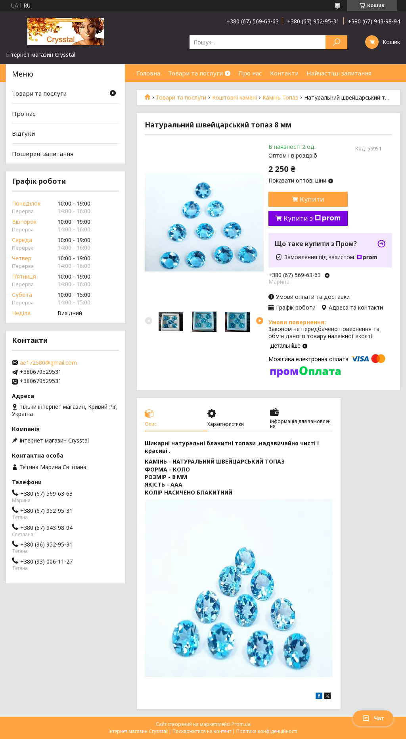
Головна (148, 73)
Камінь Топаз (280, 97)
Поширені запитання (42, 154)
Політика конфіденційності (266, 731)
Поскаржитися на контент (201, 731)
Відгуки (23, 133)
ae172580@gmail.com (48, 362)
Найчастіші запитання (339, 73)
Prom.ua (241, 724)
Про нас (250, 73)
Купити (312, 199)
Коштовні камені (234, 97)
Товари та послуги (195, 73)
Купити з (312, 218)
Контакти (284, 73)
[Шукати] (336, 42)
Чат (373, 718)
